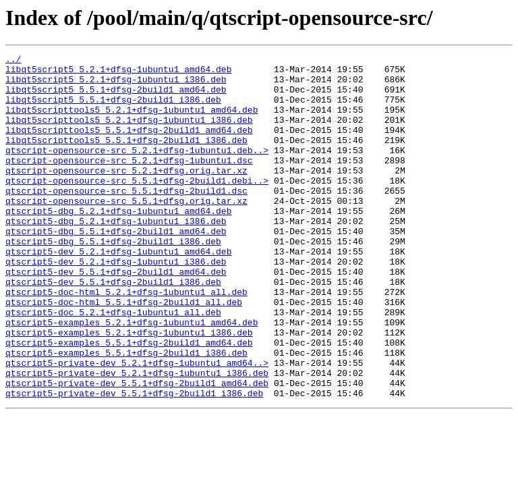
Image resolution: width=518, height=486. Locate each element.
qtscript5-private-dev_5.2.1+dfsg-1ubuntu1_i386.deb (136, 437)
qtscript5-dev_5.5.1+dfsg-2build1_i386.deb (113, 328)
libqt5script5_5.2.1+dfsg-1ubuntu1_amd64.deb (118, 73)
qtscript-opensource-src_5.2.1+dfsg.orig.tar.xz (126, 194)
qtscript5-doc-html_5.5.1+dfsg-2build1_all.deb (123, 352)
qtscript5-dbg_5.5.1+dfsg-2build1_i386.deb (113, 279)
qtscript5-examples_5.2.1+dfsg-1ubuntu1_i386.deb (129, 389)
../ (13, 61)
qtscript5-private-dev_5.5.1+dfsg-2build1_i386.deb (134, 462)
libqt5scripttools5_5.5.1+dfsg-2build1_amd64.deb (129, 146)
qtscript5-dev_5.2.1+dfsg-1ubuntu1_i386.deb (116, 304)
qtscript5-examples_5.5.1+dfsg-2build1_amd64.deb (129, 401)
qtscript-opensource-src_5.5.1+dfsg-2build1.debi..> (136, 206)
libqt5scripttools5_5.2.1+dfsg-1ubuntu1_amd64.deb (131, 121)
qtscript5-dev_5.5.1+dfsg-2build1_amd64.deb (116, 316)
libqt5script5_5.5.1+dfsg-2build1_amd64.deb (116, 97)
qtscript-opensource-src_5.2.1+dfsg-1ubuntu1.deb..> (136, 170)
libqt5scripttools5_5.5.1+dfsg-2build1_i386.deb (126, 158)
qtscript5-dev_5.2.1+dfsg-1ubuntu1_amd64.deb (118, 292)
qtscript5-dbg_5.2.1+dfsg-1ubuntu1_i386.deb (116, 255)
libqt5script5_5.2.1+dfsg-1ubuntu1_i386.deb (116, 85)
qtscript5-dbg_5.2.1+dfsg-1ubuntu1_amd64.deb (118, 243)
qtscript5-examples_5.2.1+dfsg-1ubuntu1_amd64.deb (131, 377)
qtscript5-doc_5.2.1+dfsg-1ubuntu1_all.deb (113, 364)
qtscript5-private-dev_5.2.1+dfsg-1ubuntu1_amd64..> (136, 425)
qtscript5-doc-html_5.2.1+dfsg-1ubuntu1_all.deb (126, 340)
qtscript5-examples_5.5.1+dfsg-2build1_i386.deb (126, 413)
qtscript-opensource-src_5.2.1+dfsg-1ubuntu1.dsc (129, 182)
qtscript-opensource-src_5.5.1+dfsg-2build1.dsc (126, 219)
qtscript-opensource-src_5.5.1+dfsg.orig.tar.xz (126, 231)
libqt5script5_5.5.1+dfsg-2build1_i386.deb (113, 109)
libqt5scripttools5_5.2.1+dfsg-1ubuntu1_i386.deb (129, 134)
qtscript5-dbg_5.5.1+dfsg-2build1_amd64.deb (116, 267)
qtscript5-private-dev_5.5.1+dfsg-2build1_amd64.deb (136, 449)
